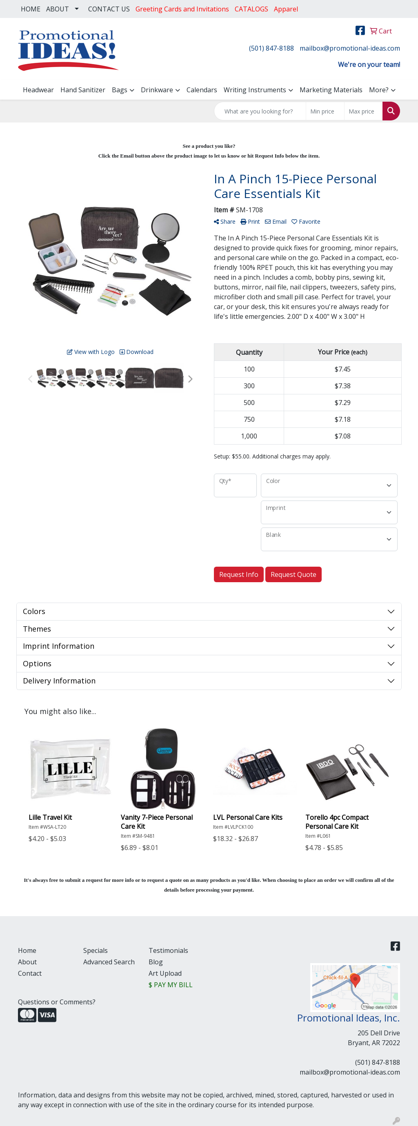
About (27, 961)
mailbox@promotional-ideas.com (350, 48)
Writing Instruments (255, 89)
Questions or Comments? (57, 1001)
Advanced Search (109, 961)
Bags (119, 89)
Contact (30, 973)
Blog (156, 961)
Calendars (202, 89)
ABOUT (57, 8)
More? (379, 89)
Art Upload (165, 973)
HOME (30, 8)
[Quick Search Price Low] (325, 111)
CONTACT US (109, 8)
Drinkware (157, 89)
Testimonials (168, 950)
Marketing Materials (331, 89)
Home (27, 950)
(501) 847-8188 (271, 48)
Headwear (38, 89)
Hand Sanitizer (82, 89)
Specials (95, 950)
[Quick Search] (260, 111)
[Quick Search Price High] (363, 111)
